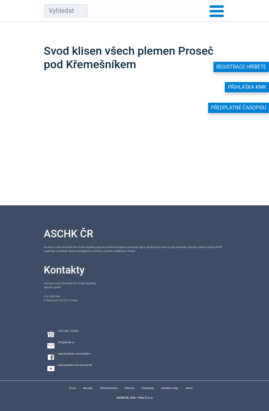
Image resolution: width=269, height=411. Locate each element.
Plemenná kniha (108, 388)
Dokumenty (147, 388)
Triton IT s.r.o (145, 397)
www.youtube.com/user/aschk (75, 365)
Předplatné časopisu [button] (238, 107)
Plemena (129, 388)
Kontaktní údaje (169, 388)
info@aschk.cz (66, 342)
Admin (188, 388)
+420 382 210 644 (68, 331)
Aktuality (88, 388)
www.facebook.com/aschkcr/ (74, 353)
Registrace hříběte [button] (241, 67)
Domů (72, 388)
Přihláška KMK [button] (247, 87)
